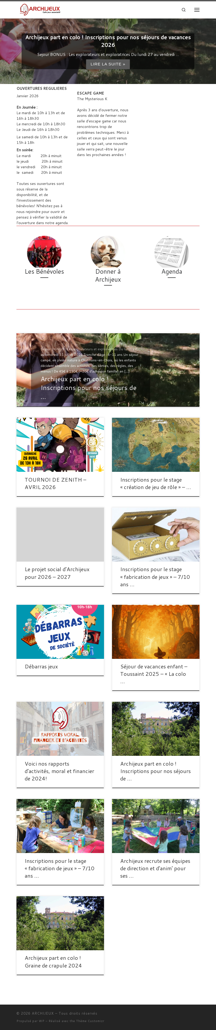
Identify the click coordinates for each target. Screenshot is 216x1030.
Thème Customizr (90, 1021)
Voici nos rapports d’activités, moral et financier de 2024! (59, 771)
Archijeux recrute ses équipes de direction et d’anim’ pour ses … (155, 868)
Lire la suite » (108, 64)
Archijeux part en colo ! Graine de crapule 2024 (53, 961)
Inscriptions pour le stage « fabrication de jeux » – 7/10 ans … (155, 576)
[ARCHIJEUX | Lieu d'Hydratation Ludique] (40, 9)
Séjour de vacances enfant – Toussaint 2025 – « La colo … (153, 674)
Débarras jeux (41, 666)
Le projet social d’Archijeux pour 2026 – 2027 (57, 572)
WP (42, 1021)
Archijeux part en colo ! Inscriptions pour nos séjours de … (155, 771)
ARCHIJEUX (43, 1013)
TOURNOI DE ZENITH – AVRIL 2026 (55, 483)
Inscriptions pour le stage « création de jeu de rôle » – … (155, 483)
